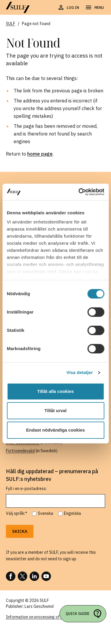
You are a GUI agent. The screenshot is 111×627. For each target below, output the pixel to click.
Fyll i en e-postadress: (26, 488)
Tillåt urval (55, 410)
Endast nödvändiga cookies (55, 429)
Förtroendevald (20, 450)
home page (40, 154)
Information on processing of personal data (46, 617)
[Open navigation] (94, 7)
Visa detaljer (79, 372)
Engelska (72, 513)
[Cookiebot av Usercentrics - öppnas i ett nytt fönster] (79, 192)
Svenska (45, 513)
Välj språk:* (16, 513)
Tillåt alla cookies (55, 391)
